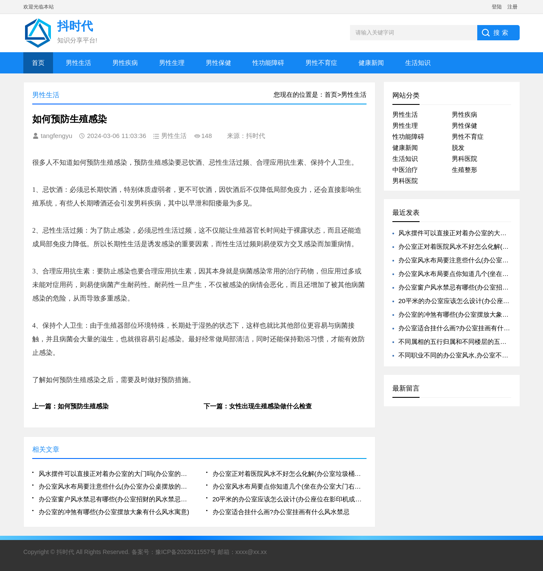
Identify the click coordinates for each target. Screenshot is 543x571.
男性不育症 (321, 62)
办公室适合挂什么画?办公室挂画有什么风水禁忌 (281, 511)
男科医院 (464, 158)
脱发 (458, 147)
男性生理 (172, 62)
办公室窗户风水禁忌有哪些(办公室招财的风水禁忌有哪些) (116, 499)
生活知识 (418, 62)
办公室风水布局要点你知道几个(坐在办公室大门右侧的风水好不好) (290, 486)
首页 (38, 62)
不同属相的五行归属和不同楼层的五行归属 (458, 341)
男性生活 (78, 62)
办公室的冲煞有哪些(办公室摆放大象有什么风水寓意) (114, 511)
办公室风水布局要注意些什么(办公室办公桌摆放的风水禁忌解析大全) (116, 486)
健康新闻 (371, 62)
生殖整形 (464, 169)
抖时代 (65, 551)
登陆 (497, 7)
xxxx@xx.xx (251, 551)
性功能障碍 (268, 62)
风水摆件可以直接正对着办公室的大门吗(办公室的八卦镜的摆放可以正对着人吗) (116, 473)
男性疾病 (125, 62)
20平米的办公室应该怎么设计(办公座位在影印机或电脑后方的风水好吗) (290, 499)
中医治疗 (405, 169)
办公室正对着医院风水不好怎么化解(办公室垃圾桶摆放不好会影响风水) (290, 473)
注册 (512, 7)
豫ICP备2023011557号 (185, 551)
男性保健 (218, 62)
